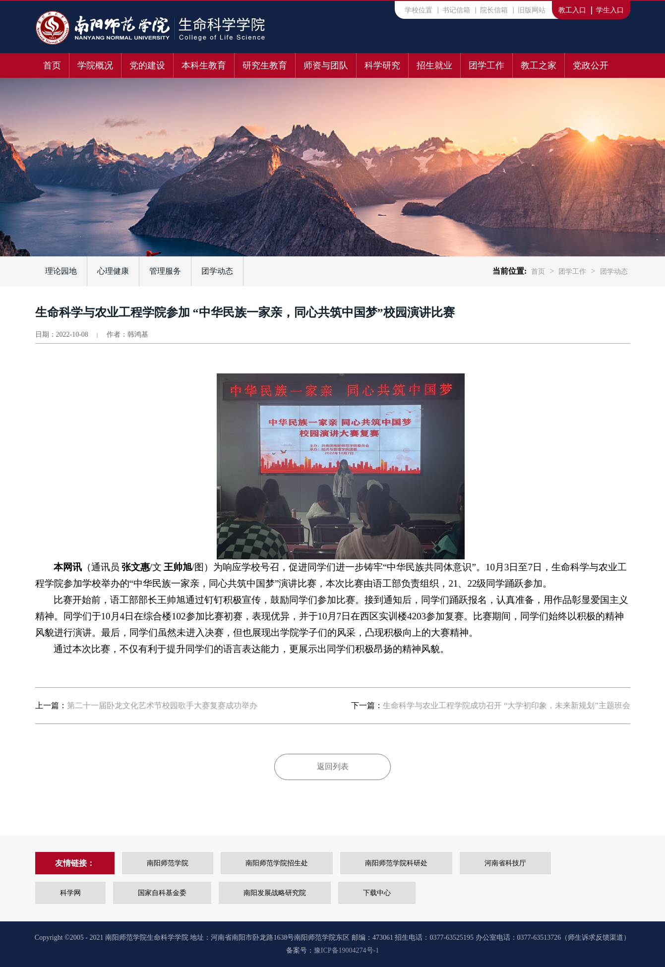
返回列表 (333, 766)
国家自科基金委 (162, 893)
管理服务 (165, 271)
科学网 (70, 893)
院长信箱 (494, 10)
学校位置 (418, 10)
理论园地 (61, 271)
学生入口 (610, 10)
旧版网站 (531, 10)
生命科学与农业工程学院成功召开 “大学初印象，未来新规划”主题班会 (506, 705)
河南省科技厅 (505, 863)
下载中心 (377, 893)
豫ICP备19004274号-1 (346, 950)
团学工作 (486, 65)
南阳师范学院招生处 (276, 863)
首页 (52, 65)
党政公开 (590, 65)
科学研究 (382, 65)
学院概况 (95, 65)
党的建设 (147, 65)
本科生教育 (203, 65)
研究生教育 (264, 65)
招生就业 (434, 65)
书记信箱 (456, 10)
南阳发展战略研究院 (274, 893)
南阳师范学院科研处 (396, 863)
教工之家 (538, 65)
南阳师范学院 (167, 863)
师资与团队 (325, 65)
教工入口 (572, 10)
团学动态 (217, 271)
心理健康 (113, 271)
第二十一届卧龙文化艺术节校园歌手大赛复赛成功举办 (162, 705)
